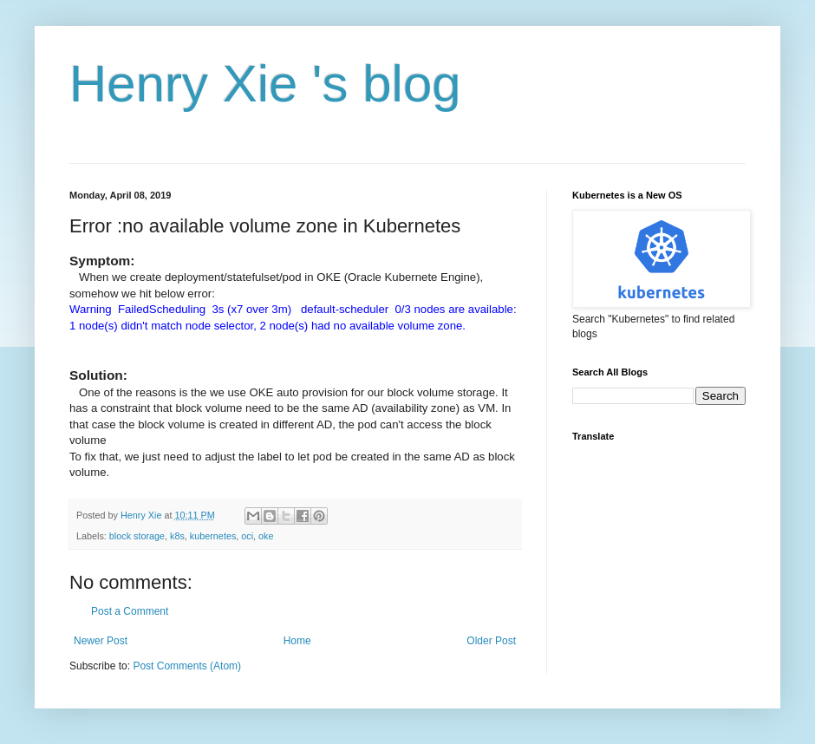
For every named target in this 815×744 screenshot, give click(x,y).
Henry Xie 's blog (265, 84)
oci (247, 536)
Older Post (491, 641)
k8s (177, 536)
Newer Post (100, 641)
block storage (137, 536)
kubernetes (213, 536)
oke (265, 536)
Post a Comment (129, 611)
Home (297, 641)
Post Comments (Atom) (187, 666)
